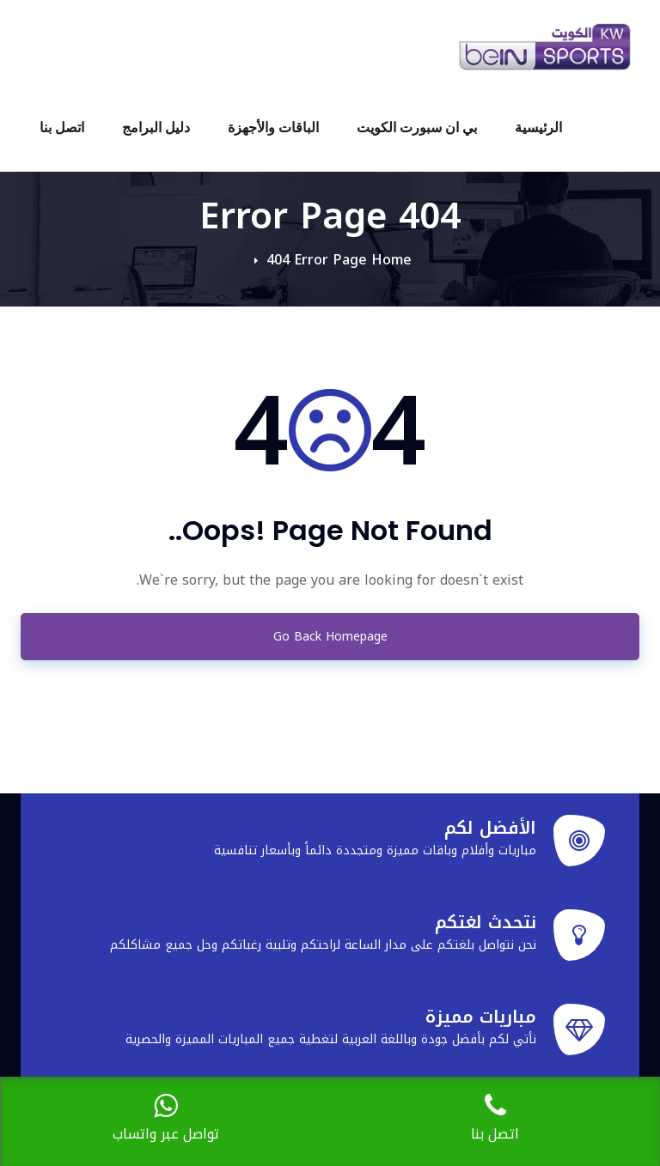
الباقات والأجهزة (273, 127)
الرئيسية (538, 127)
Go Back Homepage (330, 636)
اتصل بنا (62, 127)
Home (391, 259)
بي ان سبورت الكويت (417, 127)
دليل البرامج (156, 127)
